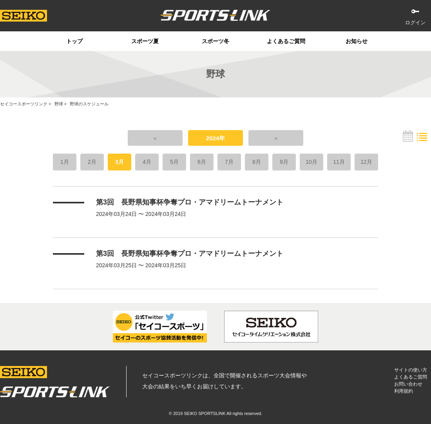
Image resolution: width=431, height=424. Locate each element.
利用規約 (403, 391)
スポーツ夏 (145, 41)
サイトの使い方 (410, 370)
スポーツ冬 (215, 41)
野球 (58, 103)
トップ (74, 41)
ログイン (415, 22)
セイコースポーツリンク (23, 103)
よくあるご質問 (286, 41)
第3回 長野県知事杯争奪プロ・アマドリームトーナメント (189, 202)
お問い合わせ (408, 384)
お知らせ (357, 41)
